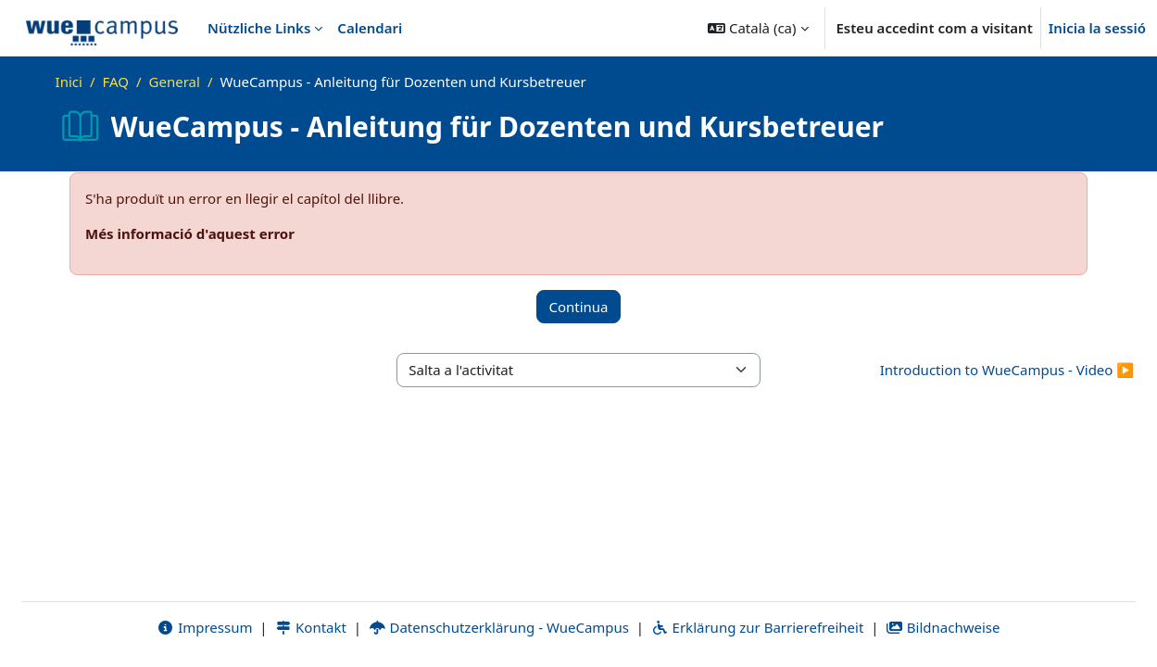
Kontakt (310, 627)
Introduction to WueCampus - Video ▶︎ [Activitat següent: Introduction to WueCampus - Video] (1007, 369)
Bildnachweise (943, 627)
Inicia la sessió (1097, 28)
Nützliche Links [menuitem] (259, 28)
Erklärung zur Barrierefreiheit (757, 627)
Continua (578, 306)
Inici (69, 81)
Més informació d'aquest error (190, 233)
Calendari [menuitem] (369, 28)
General (174, 81)
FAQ (115, 81)
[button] (758, 28)
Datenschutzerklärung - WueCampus (499, 627)
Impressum (204, 627)
